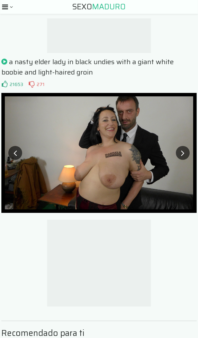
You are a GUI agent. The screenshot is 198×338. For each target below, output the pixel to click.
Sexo (99, 7)
